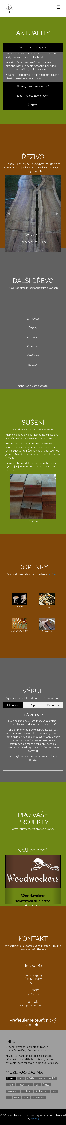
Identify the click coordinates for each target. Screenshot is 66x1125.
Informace (13, 705)
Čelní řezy (33, 346)
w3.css (35, 1119)
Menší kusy (33, 355)
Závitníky (47, 625)
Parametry (53, 705)
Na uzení (33, 364)
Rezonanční (33, 337)
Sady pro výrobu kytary (33, 47)
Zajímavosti (33, 318)
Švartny (33, 105)
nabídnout (53, 574)
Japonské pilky (20, 625)
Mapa (33, 705)
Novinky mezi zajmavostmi (33, 86)
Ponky (19, 600)
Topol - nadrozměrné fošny (33, 95)
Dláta (47, 601)
